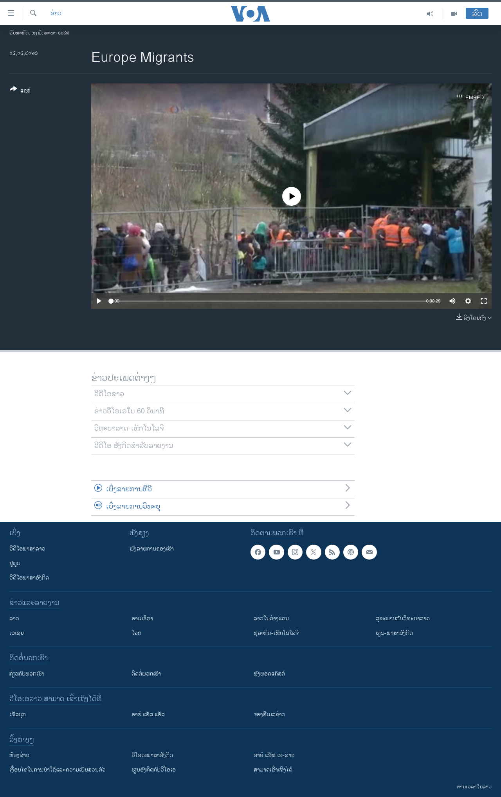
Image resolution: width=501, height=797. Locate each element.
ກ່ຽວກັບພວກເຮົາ (26, 674)
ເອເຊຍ (16, 633)
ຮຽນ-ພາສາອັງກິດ (394, 633)
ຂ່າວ (55, 13)
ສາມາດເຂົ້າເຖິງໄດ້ (273, 770)
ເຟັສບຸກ (17, 714)
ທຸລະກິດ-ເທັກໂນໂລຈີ (276, 633)
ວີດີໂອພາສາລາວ (27, 549)
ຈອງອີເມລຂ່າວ (269, 714)
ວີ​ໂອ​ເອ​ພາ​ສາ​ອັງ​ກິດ (152, 755)
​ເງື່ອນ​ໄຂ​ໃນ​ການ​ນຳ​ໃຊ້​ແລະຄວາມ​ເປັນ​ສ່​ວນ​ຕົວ (57, 770)
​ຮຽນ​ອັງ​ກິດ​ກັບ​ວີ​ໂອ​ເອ (154, 770)
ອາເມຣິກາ (142, 618)
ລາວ (14, 618)
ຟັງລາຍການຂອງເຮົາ (152, 549)
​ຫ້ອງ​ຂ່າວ (19, 755)
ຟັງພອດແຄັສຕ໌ (269, 674)
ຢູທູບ (14, 563)
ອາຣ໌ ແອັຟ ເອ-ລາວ (274, 755)
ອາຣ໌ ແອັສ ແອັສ (148, 714)
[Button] (20, 91)
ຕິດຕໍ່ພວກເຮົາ (146, 674)
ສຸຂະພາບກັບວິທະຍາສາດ (403, 618)
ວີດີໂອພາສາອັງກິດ (29, 578)
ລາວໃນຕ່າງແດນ (271, 618)
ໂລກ (136, 633)
